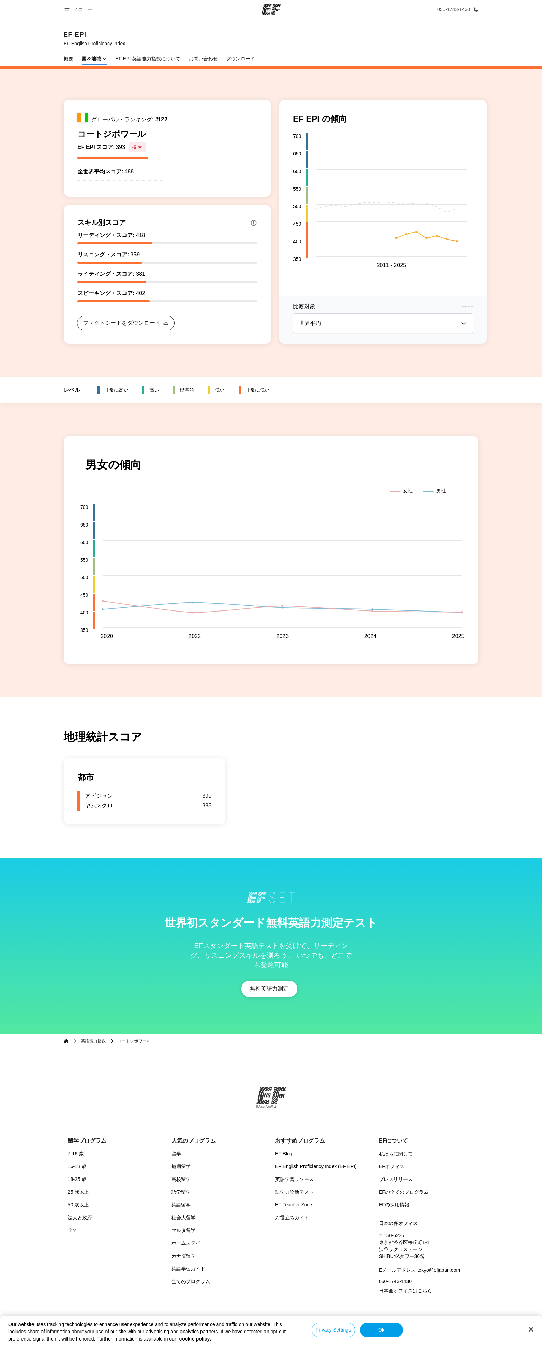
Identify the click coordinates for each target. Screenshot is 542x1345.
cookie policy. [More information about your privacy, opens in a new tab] (195, 1339)
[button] (79, 9)
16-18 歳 (77, 1166)
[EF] (271, 9)
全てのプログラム (190, 1281)
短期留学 (181, 1166)
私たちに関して (396, 1153)
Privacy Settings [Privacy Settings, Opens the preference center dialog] (333, 1330)
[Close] (531, 1329)
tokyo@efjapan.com (438, 1270)
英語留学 (181, 1204)
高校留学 (181, 1179)
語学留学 (181, 1192)
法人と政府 (80, 1217)
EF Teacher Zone (293, 1204)
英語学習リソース (294, 1179)
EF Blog (283, 1153)
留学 (176, 1153)
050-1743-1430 (395, 1281)
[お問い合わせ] (456, 9)
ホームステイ (185, 1243)
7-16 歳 (76, 1153)
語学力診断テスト (294, 1192)
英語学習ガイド (188, 1268)
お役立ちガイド (292, 1217)
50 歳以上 (78, 1204)
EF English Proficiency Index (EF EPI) (316, 1166)
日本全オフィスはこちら (405, 1291)
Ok (381, 1330)
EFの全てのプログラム (404, 1192)
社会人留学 (183, 1217)
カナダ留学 (183, 1256)
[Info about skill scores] (253, 222)
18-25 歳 (77, 1179)
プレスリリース (396, 1179)
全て (72, 1230)
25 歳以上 (78, 1192)
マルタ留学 (183, 1230)
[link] (94, 38)
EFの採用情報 (394, 1204)
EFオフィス (391, 1166)
